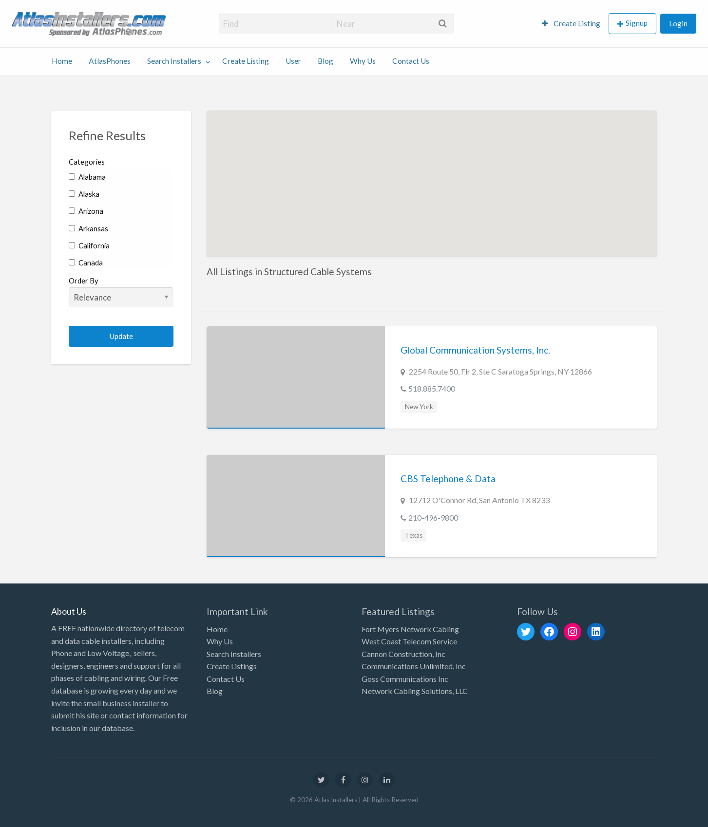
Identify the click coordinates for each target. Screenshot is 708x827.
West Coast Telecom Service (409, 641)
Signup (637, 23)
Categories (87, 161)
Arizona (86, 211)
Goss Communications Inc (405, 678)
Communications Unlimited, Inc (414, 666)
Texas (413, 535)
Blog (325, 60)
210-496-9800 (433, 517)
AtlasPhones (110, 60)
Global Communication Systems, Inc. (475, 350)
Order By (121, 291)
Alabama (87, 176)
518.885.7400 (431, 388)
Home (62, 60)
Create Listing (571, 23)
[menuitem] (571, 23)
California (89, 245)
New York (419, 407)
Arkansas (88, 228)
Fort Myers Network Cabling (410, 629)
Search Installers (174, 60)
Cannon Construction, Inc (403, 653)
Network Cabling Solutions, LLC (415, 690)
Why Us (363, 60)
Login (678, 23)
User (293, 60)
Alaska (84, 193)
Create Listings (232, 666)
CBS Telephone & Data (448, 478)
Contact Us (410, 60)
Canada (86, 262)
